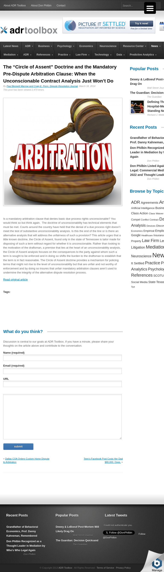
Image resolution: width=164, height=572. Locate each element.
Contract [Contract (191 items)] (153, 219)
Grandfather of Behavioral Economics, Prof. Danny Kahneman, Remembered (22, 531)
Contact (61, 5)
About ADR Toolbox (15, 5)
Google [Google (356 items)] (136, 235)
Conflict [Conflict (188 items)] (145, 219)
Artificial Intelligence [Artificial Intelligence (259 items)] (143, 208)
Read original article (15, 279)
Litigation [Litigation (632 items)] (138, 247)
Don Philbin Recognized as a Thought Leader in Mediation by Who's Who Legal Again (25, 546)
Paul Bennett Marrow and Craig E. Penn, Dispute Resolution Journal (42, 86)
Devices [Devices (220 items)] (150, 225)
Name (14, 352)
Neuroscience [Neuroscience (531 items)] (141, 256)
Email (13, 365)
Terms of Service (105, 567)
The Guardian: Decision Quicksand (77, 540)
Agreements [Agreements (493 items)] (149, 202)
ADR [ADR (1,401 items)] (135, 202)
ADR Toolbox (65, 567)
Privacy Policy (123, 567)
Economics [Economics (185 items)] (137, 231)
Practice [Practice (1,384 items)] (152, 262)
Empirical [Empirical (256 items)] (149, 230)
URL (6, 378)
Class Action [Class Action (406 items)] (139, 213)
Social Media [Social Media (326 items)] (139, 282)
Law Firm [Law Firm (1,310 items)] (150, 240)
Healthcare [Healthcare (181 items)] (147, 235)
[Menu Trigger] (150, 8)
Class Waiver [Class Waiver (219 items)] (156, 213)
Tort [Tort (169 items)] (133, 287)
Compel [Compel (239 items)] (135, 219)
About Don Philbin (41, 5)
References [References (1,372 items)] (142, 275)
